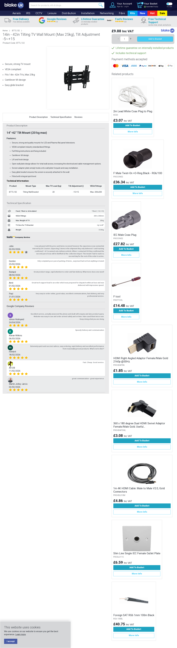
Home (5, 31)
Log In (126, 6)
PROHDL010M (119, 495)
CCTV (39, 13)
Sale (162, 13)
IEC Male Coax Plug (124, 234)
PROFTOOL (118, 300)
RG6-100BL (118, 619)
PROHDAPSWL (119, 430)
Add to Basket (155, 39)
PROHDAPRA (119, 365)
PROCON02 (118, 177)
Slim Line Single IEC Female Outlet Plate (136, 553)
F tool (116, 296)
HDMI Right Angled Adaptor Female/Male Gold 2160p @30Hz (140, 360)
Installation (88, 13)
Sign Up (120, 6)
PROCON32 (118, 238)
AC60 (115, 115)
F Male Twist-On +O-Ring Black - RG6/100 (137, 173)
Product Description (38, 117)
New (142, 13)
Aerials (16, 13)
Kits (132, 13)
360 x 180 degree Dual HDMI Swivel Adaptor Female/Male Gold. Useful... (139, 425)
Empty (155, 7)
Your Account (124, 3)
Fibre (122, 13)
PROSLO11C (118, 557)
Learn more (20, 634)
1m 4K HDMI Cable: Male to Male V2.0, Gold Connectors (139, 490)
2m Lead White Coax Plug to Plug (132, 111)
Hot (152, 13)
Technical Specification (61, 117)
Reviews (78, 117)
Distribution (69, 13)
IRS (28, 13)
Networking (107, 13)
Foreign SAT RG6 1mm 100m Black (133, 615)
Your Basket (150, 3)
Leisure (52, 13)
